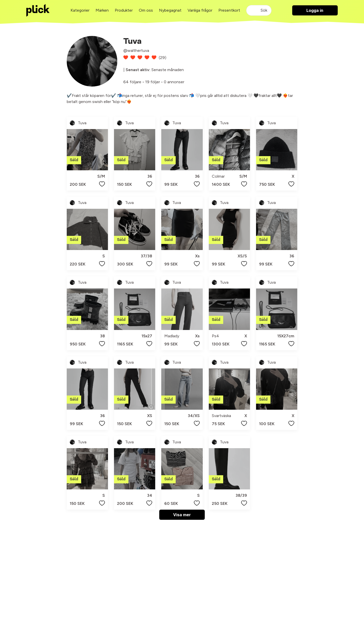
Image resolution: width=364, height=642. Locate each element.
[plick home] (38, 10)
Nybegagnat (170, 10)
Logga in (314, 10)
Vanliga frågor (200, 10)
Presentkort (229, 10)
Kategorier (80, 10)
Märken (102, 10)
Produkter (124, 10)
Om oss (146, 10)
